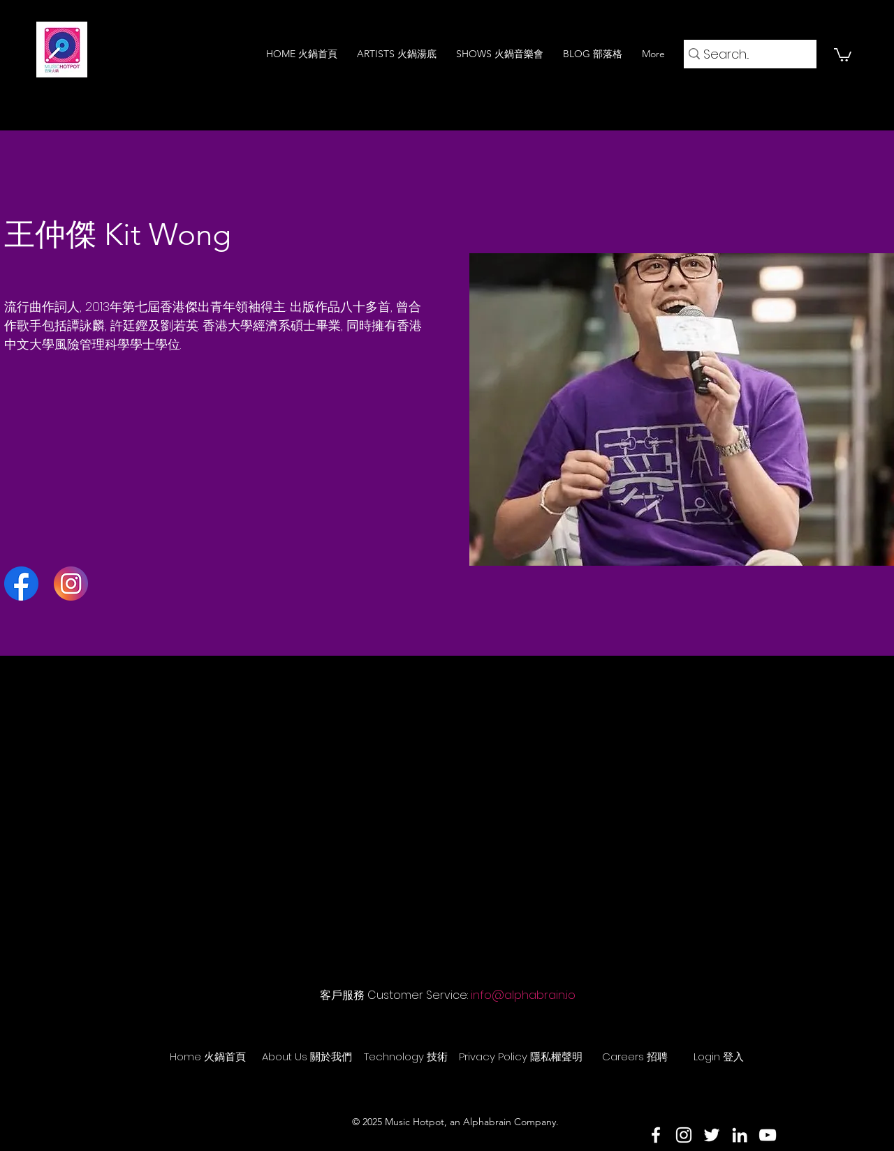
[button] (842, 54)
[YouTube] (767, 1134)
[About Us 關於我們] (306, 1056)
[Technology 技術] (405, 1056)
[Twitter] (711, 1134)
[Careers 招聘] (634, 1056)
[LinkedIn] (739, 1134)
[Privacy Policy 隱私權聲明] (520, 1056)
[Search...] (745, 54)
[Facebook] (655, 1134)
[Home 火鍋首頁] (207, 1056)
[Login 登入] (718, 1056)
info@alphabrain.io (523, 995)
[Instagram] (683, 1134)
